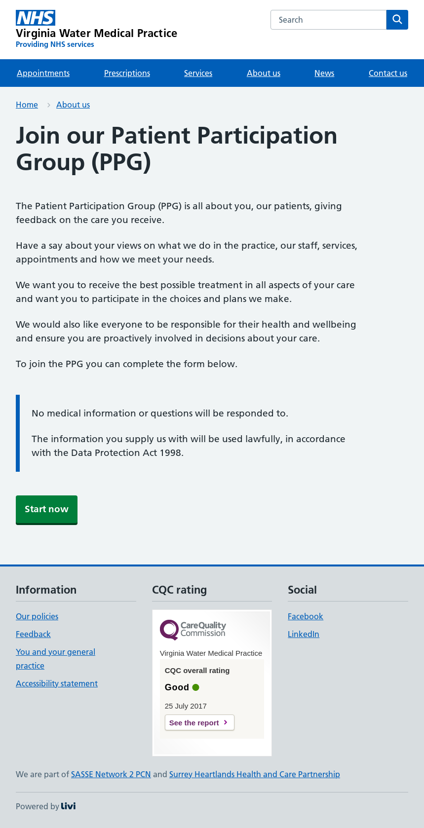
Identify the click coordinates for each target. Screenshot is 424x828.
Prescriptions (127, 73)
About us (263, 73)
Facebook (305, 616)
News (324, 73)
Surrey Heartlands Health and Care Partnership (254, 774)
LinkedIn (303, 634)
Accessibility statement (57, 683)
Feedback (33, 634)
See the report (194, 722)
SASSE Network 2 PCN (111, 774)
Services (198, 73)
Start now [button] (47, 509)
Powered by (46, 806)
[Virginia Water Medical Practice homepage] (96, 29)
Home (27, 105)
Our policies (37, 616)
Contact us (388, 73)
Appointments (43, 73)
